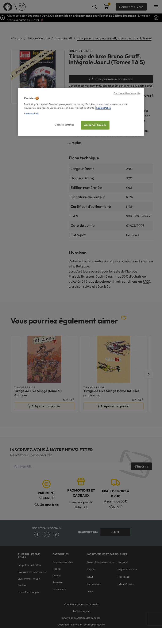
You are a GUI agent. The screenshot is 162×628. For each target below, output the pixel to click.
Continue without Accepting (127, 93)
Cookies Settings (64, 124)
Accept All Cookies (95, 124)
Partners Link (31, 113)
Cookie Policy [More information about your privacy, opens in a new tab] (103, 107)
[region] (81, 112)
